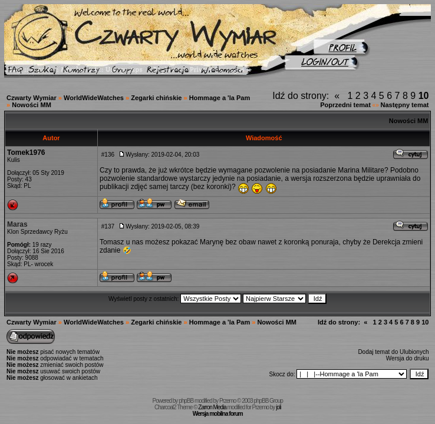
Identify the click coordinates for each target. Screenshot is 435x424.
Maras (17, 224)
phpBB (186, 401)
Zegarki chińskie (156, 97)
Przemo (227, 401)
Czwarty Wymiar (31, 97)
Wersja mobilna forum (218, 413)
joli (278, 407)
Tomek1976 (26, 152)
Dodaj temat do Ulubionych (393, 352)
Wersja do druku (407, 358)
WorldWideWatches (94, 97)
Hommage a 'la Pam (220, 97)
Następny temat (405, 104)
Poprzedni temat (345, 104)
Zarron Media (212, 407)
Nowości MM (31, 104)
